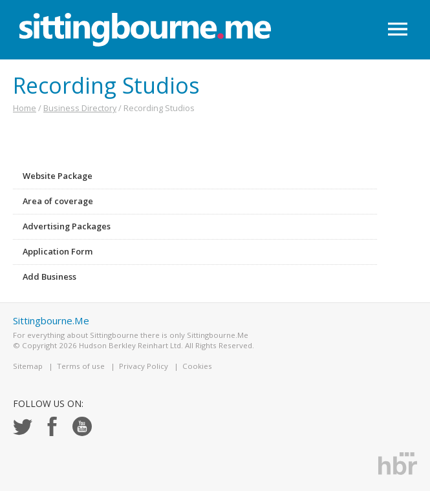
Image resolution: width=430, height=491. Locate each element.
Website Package (57, 176)
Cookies (197, 366)
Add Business (49, 276)
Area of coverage (58, 201)
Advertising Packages (67, 226)
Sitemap (28, 366)
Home (24, 108)
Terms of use (81, 366)
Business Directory (79, 108)
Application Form (57, 251)
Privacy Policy (143, 366)
